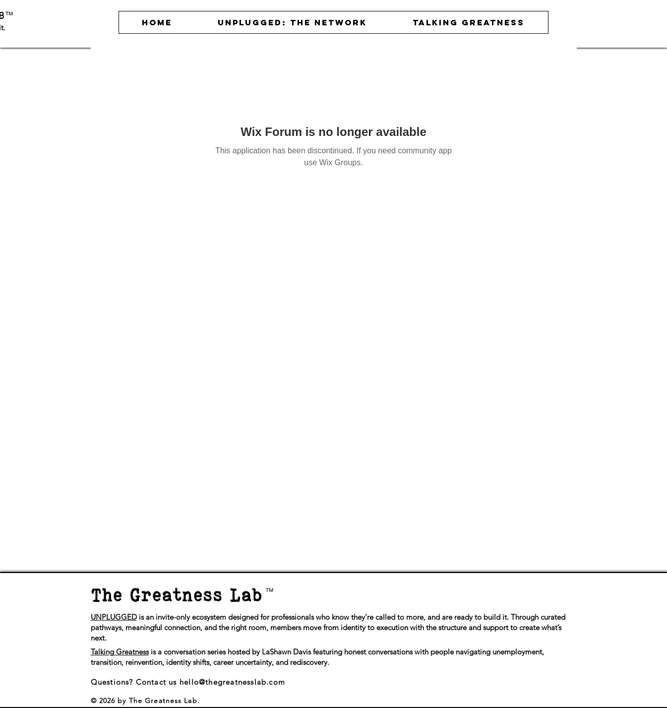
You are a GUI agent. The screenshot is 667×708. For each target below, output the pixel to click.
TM (9, 13)
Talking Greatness (120, 651)
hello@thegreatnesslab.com (232, 682)
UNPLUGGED (114, 617)
